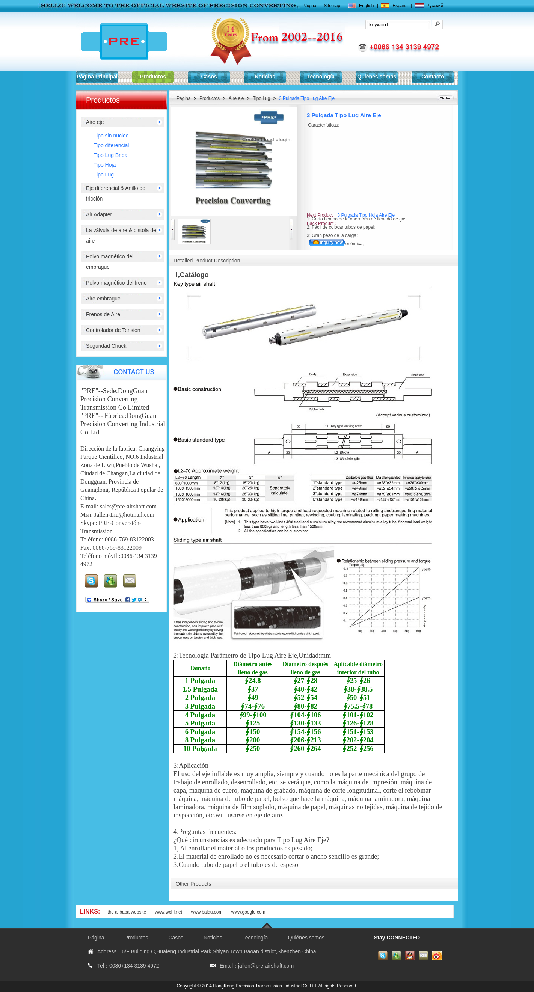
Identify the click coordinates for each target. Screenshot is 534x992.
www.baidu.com (207, 912)
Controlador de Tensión (113, 330)
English (366, 5)
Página (309, 5)
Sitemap (332, 5)
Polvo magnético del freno (116, 283)
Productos (153, 77)
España (400, 5)
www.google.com (248, 912)
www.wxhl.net (168, 912)
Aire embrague (103, 298)
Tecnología (321, 77)
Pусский (435, 5)
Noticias (265, 77)
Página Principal (97, 77)
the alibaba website (126, 912)
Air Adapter (99, 214)
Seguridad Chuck (106, 346)
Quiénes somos (376, 77)
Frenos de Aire (103, 314)
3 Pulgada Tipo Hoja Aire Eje (366, 215)
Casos (209, 77)
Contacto (432, 77)
